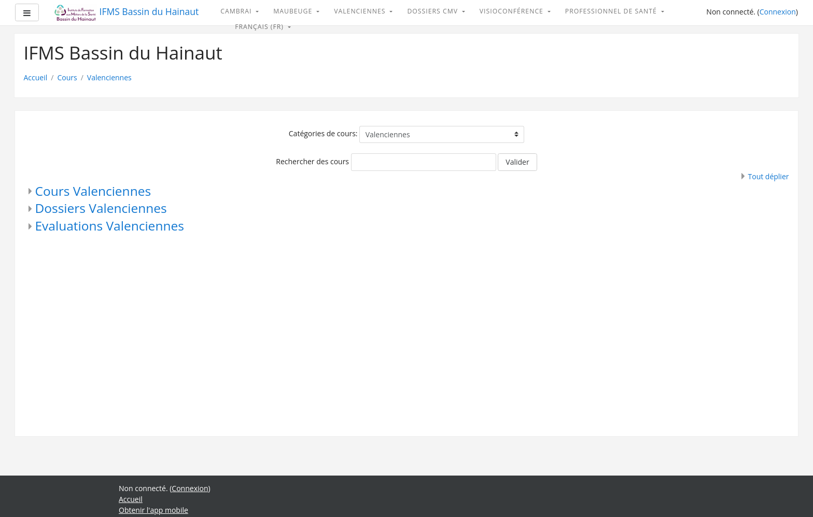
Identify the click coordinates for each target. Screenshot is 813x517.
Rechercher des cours (312, 161)
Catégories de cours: (323, 133)
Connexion (778, 12)
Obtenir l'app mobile (153, 510)
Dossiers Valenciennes (101, 208)
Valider (517, 162)
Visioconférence (512, 11)
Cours (67, 77)
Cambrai (237, 11)
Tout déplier (768, 176)
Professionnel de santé (612, 11)
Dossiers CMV (433, 11)
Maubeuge (293, 11)
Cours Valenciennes (93, 190)
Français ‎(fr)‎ (260, 26)
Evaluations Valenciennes (109, 225)
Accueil (36, 77)
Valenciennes (361, 11)
